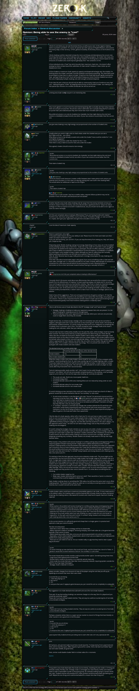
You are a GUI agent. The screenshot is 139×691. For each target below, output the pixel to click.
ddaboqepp (38, 571)
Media (41, 18)
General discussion (50, 28)
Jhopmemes (39, 215)
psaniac (38, 591)
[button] (98, 22)
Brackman (39, 124)
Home (26, 18)
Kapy (38, 641)
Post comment (30, 39)
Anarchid (41, 93)
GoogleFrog (42, 307)
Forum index (30, 28)
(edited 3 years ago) (36, 173)
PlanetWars (60, 18)
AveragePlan (40, 668)
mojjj (40, 491)
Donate (87, 18)
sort (69, 42)
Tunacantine (40, 234)
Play (34, 18)
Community (75, 18)
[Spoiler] (51, 656)
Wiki (49, 18)
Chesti (37, 133)
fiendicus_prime (36, 48)
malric (38, 203)
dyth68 (38, 107)
